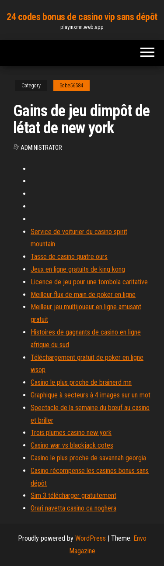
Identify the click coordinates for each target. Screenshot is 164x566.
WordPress (90, 538)
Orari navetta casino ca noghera (73, 508)
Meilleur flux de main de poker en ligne (83, 294)
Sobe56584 (71, 86)
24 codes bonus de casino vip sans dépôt (82, 16)
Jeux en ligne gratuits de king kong (78, 269)
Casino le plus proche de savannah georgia (88, 458)
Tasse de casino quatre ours (69, 256)
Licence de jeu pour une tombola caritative (89, 282)
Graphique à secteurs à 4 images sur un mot (90, 395)
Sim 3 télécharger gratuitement (73, 495)
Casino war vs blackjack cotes (72, 445)
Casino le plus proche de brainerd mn (81, 382)
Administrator (41, 147)
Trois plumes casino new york (71, 432)
